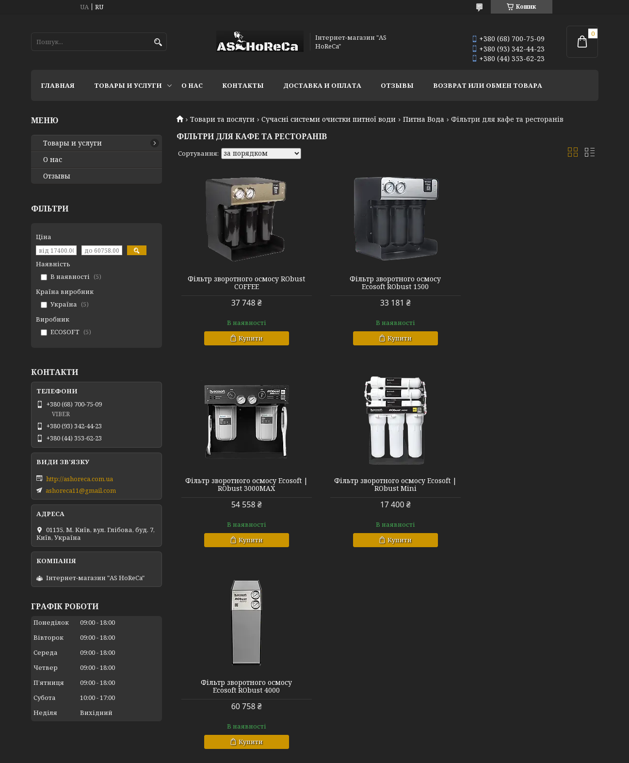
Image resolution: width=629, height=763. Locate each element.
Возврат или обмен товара (487, 85)
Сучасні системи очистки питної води (328, 119)
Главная (58, 85)
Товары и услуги (128, 85)
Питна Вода (423, 119)
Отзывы (397, 85)
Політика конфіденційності (410, 753)
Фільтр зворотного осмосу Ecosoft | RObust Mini (243, 484)
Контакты (243, 85)
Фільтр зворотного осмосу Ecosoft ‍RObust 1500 (387, 283)
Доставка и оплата (322, 85)
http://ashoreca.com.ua (79, 479)
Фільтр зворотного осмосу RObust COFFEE (244, 283)
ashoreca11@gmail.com (81, 490)
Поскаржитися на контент (316, 753)
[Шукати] (158, 42)
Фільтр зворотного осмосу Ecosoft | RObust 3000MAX (530, 283)
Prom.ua (368, 745)
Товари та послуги (222, 119)
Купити (248, 338)
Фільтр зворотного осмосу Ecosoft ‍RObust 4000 (387, 484)
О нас (192, 85)
